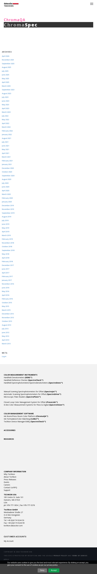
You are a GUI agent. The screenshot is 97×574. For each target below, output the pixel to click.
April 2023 (5, 108)
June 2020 (5, 187)
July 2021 (5, 142)
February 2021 (7, 161)
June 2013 (5, 332)
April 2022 (5, 123)
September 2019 (8, 213)
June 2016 (5, 287)
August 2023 (6, 93)
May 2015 (5, 306)
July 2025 (5, 71)
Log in (4, 356)
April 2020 (5, 190)
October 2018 (7, 246)
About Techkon (10, 477)
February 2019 (7, 239)
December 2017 (8, 265)
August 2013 (6, 325)
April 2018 (5, 258)
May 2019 (5, 228)
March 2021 (6, 157)
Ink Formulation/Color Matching (21, 419)
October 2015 (7, 302)
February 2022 (7, 131)
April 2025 (5, 82)
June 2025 (5, 75)
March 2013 (6, 343)
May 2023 (5, 104)
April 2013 (5, 340)
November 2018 (8, 243)
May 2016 (5, 291)
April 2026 (5, 56)
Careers (7, 485)
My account (9, 541)
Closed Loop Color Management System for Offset (31, 402)
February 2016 (7, 299)
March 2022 (6, 127)
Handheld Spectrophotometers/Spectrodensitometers (33, 383)
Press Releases (10, 479)
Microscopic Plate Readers (22, 397)
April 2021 (5, 153)
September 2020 (8, 175)
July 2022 (5, 116)
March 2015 (6, 310)
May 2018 (5, 254)
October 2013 (7, 321)
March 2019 (6, 235)
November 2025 (8, 60)
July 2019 (5, 220)
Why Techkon (9, 474)
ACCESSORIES (9, 430)
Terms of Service (79, 556)
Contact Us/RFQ (10, 487)
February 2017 (7, 276)
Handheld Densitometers (18, 377)
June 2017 (5, 269)
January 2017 (7, 280)
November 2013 (8, 317)
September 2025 (8, 63)
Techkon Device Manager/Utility (25, 421)
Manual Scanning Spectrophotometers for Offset (30, 391)
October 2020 (7, 172)
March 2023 (6, 112)
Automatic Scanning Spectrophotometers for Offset (32, 394)
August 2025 (6, 67)
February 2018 (7, 261)
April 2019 (5, 231)
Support (7, 490)
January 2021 (7, 164)
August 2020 (6, 179)
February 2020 (7, 198)
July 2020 (5, 183)
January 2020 (7, 202)
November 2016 (8, 284)
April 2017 (5, 273)
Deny (42, 570)
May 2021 (5, 149)
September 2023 (8, 89)
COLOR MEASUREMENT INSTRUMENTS (20, 375)
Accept (54, 570)
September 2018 (8, 250)
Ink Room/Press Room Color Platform (26, 416)
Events (6, 482)
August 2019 (6, 216)
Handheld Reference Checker (23, 380)
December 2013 (8, 314)
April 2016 (5, 295)
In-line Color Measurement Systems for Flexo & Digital (34, 405)
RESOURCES (9, 439)
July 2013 (5, 329)
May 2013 (5, 336)
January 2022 (7, 134)
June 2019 (5, 224)
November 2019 (8, 209)
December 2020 (8, 168)
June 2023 (5, 101)
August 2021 (6, 138)
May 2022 (5, 119)
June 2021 (5, 146)
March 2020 (6, 194)
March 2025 (6, 86)
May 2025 (5, 78)
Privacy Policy (60, 556)
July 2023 (5, 97)
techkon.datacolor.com (13, 525)
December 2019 (8, 205)
